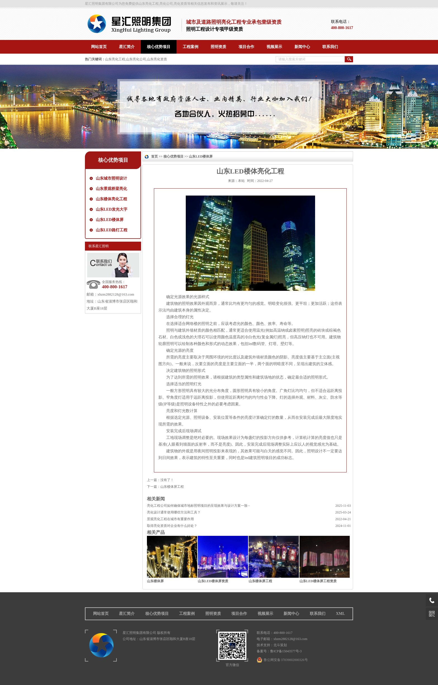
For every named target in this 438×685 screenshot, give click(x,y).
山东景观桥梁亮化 (111, 189)
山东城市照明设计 (111, 178)
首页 (154, 156)
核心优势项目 (113, 160)
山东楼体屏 (155, 581)
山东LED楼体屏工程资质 (318, 581)
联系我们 (317, 614)
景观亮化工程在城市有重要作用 (170, 519)
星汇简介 (127, 614)
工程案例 (187, 614)
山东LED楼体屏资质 (213, 581)
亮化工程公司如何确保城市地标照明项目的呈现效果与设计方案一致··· (198, 506)
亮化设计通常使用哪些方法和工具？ (174, 512)
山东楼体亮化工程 (111, 199)
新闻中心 (291, 614)
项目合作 (239, 614)
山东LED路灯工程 (111, 230)
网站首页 (101, 614)
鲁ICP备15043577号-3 (286, 651)
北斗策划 (280, 645)
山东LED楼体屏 (109, 220)
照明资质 (213, 614)
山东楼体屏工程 (172, 487)
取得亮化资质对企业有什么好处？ (172, 526)
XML (340, 614)
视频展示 (265, 614)
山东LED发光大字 (111, 209)
